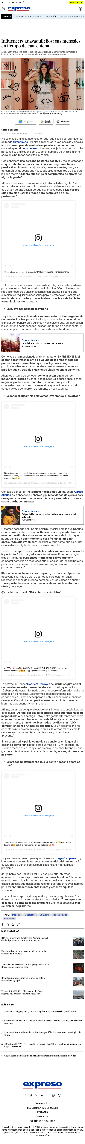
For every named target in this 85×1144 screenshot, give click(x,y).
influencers (9, 918)
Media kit (42, 1116)
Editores (42, 1112)
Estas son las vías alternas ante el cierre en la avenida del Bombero (23, 952)
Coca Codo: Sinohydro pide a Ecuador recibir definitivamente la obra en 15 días (40, 1055)
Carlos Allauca (36, 483)
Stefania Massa (10, 130)
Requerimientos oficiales (42, 1108)
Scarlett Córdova (38, 684)
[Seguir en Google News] (26, 122)
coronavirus (29, 148)
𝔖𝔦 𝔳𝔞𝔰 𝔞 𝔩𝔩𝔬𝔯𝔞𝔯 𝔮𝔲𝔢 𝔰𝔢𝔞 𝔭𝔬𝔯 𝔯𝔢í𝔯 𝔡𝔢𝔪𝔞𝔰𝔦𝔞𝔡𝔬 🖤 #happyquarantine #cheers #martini (36, 272)
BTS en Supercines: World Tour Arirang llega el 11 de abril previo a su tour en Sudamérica (25, 939)
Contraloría (50, 16)
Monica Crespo (36, 276)
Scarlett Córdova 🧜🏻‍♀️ (38, 675)
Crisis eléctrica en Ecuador (28, 16)
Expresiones (31, 914)
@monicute (20, 142)
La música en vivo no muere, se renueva (42, 343)
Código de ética (42, 1103)
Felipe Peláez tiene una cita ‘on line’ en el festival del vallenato (49, 515)
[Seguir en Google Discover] (46, 122)
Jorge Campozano (67, 858)
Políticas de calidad (42, 1121)
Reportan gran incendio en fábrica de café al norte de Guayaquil (23, 979)
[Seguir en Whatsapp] (62, 122)
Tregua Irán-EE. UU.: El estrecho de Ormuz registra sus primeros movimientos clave (22, 992)
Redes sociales (59, 914)
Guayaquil (44, 914)
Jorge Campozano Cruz (40, 849)
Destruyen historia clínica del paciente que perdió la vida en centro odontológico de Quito (42, 1033)
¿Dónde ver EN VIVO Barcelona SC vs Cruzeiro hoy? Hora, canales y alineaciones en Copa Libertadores (42, 1045)
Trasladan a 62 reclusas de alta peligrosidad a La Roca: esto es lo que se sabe (25, 965)
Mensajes (17, 914)
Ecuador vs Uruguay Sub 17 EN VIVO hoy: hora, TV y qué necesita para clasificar (40, 1011)
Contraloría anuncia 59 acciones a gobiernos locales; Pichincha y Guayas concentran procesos (43, 1021)
